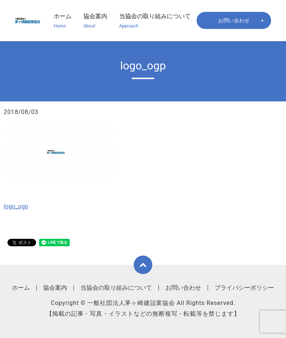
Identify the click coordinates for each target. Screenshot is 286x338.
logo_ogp (16, 206)
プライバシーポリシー (244, 287)
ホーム (63, 21)
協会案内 (95, 21)
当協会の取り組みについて (155, 21)
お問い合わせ (234, 20)
